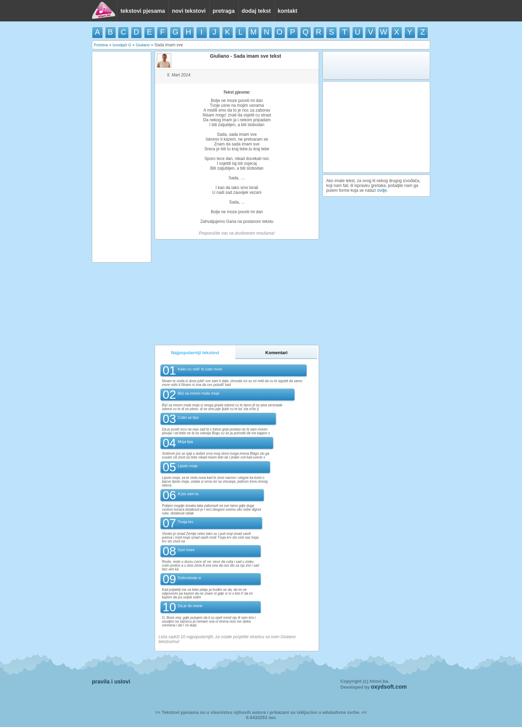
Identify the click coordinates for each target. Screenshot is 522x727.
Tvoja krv (185, 522)
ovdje (382, 190)
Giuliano (142, 45)
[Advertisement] (121, 157)
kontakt (287, 11)
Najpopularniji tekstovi (195, 352)
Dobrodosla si (189, 578)
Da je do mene (190, 606)
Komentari (276, 352)
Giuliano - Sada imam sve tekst (245, 56)
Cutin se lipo (188, 417)
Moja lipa (185, 442)
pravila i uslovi (111, 681)
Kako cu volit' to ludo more (200, 369)
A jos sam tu (188, 494)
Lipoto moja (187, 466)
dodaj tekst (256, 11)
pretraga (224, 11)
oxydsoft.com (389, 687)
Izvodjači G (122, 45)
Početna (101, 45)
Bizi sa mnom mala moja (198, 393)
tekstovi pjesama (142, 11)
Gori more (186, 550)
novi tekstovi (189, 11)
